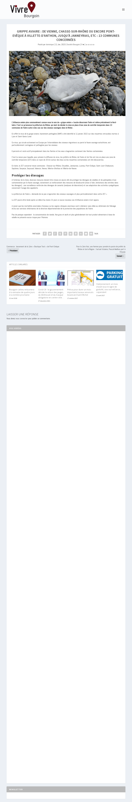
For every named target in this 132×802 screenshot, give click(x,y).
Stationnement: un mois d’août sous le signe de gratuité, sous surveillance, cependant (108, 288)
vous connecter (22, 318)
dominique (50, 44)
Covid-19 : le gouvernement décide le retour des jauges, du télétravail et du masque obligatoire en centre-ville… (51, 293)
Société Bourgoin (73, 44)
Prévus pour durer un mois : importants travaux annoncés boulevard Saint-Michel (80, 292)
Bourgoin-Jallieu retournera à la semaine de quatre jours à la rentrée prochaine (22, 292)
